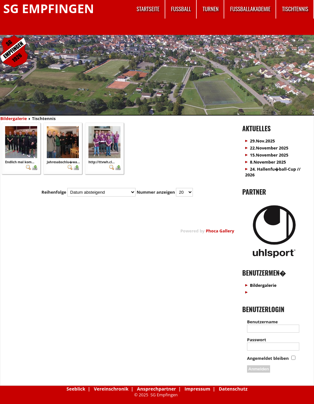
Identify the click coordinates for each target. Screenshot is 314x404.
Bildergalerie (13, 118)
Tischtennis (295, 9)
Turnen (210, 9)
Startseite (147, 9)
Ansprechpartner (156, 389)
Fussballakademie (250, 9)
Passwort (256, 340)
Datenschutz (233, 389)
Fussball (181, 9)
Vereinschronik (111, 389)
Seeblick (76, 389)
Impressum (197, 389)
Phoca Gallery (220, 231)
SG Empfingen (48, 8)
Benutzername (262, 322)
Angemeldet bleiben (268, 358)
